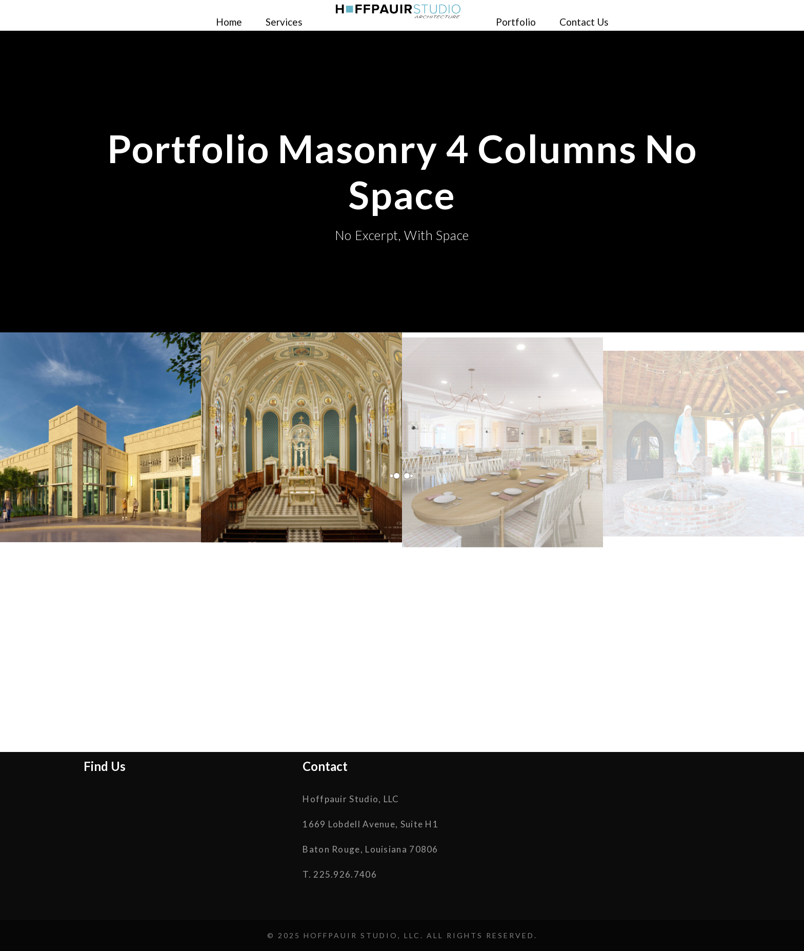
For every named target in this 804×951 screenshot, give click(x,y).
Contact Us (584, 22)
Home (229, 22)
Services (284, 22)
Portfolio (516, 22)
